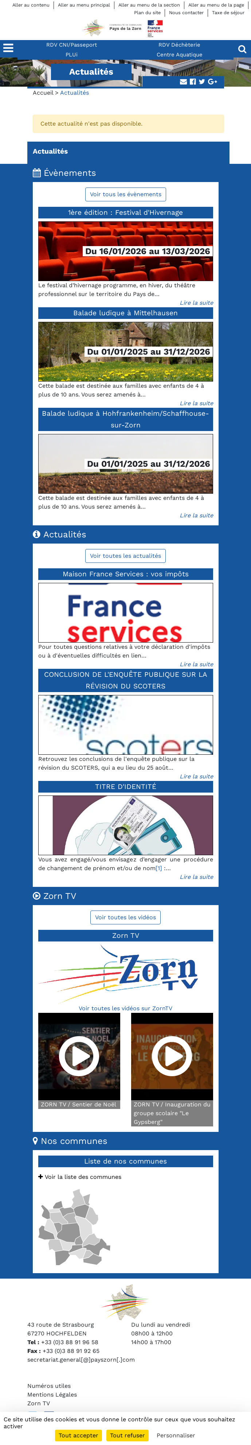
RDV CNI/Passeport (71, 45)
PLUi (72, 54)
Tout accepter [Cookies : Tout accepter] (78, 1435)
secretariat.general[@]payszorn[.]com (81, 1359)
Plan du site (147, 12)
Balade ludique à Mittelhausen (125, 313)
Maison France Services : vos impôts (126, 574)
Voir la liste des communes (79, 1176)
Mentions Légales (52, 1394)
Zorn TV (38, 1403)
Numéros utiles (49, 1385)
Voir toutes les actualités (125, 555)
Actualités (50, 151)
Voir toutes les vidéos (125, 917)
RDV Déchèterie (179, 45)
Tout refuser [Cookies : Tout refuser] (127, 1435)
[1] (159, 868)
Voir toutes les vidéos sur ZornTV (125, 1008)
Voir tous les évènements (125, 194)
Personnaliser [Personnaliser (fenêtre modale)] (176, 1435)
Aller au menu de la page (216, 5)
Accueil (43, 92)
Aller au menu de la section (149, 5)
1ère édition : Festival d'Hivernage (125, 212)
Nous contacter (186, 12)
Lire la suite (196, 302)
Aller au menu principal (84, 5)
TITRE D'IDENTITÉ (125, 786)
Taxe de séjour (228, 12)
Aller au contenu (31, 5)
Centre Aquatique (180, 54)
